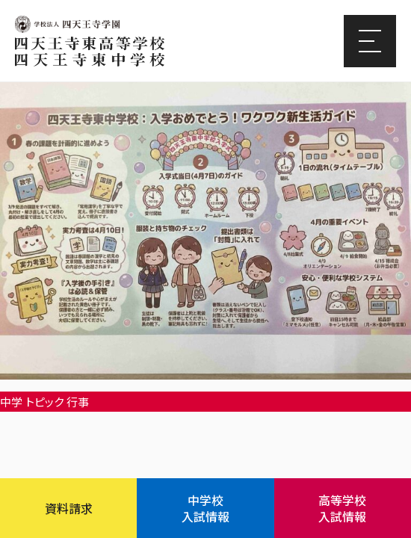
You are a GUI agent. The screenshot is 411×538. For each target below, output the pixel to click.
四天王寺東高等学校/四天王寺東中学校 (89, 52)
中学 (11, 401)
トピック (44, 401)
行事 (78, 401)
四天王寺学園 (67, 24)
